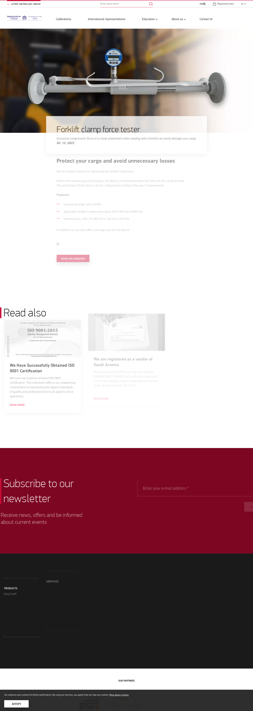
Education (148, 18)
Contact (204, 18)
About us (177, 18)
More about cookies (119, 694)
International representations (106, 18)
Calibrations (63, 18)
